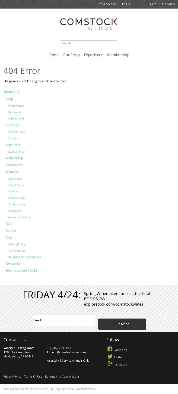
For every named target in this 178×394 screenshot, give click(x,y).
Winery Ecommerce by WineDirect (25, 389)
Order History (16, 204)
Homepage (11, 91)
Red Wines (14, 112)
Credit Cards (16, 185)
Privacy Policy (16, 244)
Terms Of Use (16, 250)
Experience (93, 54)
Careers (13, 138)
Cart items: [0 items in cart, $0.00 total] (162, 4)
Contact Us (13, 264)
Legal (9, 237)
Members (12, 172)
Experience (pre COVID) (21, 270)
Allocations (15, 210)
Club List (13, 191)
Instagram (116, 364)
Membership (118, 54)
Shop (54, 54)
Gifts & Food (16, 118)
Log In (126, 4)
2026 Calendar (17, 151)
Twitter (114, 357)
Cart (9, 223)
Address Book (16, 198)
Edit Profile (15, 178)
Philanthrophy (17, 132)
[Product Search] (88, 43)
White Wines (16, 105)
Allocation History (19, 217)
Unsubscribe (14, 165)
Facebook (116, 350)
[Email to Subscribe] (63, 320)
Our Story (71, 54)
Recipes (11, 230)
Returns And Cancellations (24, 257)
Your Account (108, 4)
